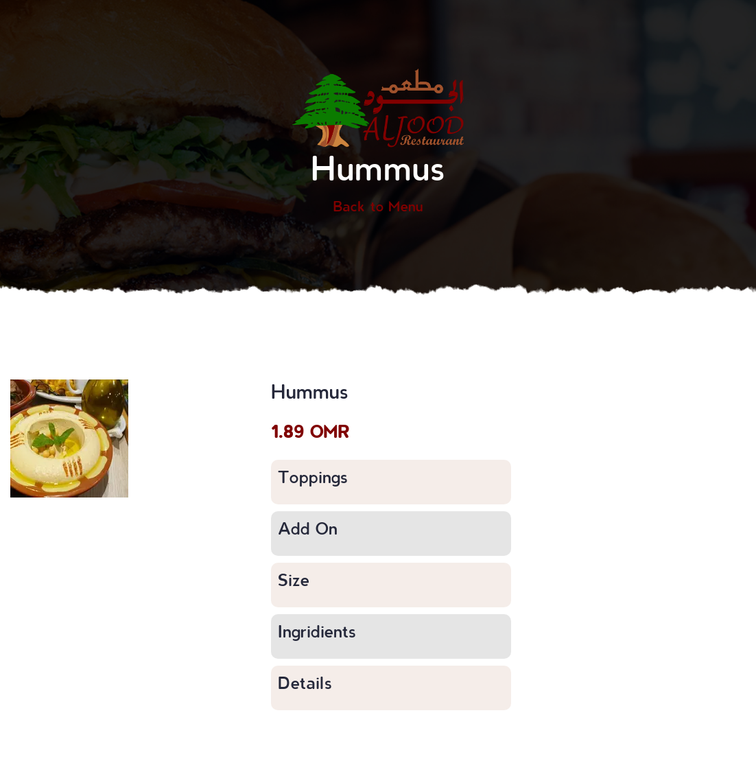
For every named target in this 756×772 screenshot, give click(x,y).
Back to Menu (378, 206)
